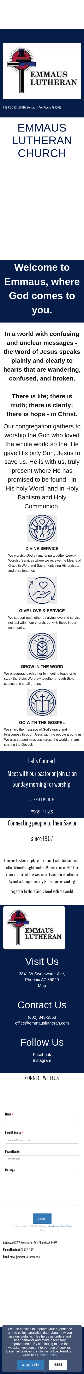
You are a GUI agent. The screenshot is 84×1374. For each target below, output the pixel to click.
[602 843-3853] (10, 107)
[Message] (42, 1190)
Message (10, 1170)
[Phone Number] (42, 1158)
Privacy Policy (53, 1226)
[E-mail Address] (42, 1140)
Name (8, 1114)
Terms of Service (66, 1226)
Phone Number (12, 1151)
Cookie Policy (47, 1355)
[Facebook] (42, 1055)
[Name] (42, 1121)
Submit (42, 1218)
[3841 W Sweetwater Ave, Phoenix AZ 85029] (40, 107)
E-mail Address (13, 1133)
